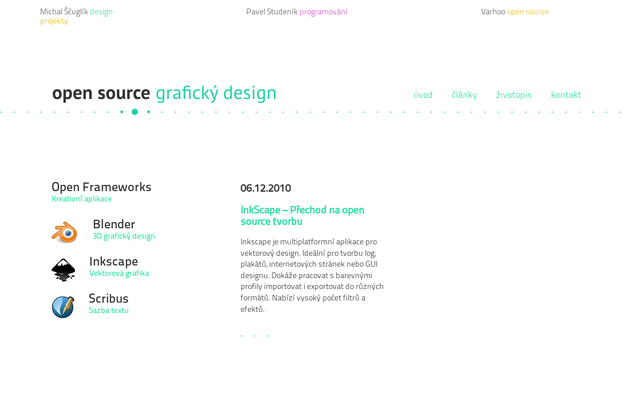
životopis (514, 95)
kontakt (566, 95)
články (464, 95)
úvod (423, 95)
